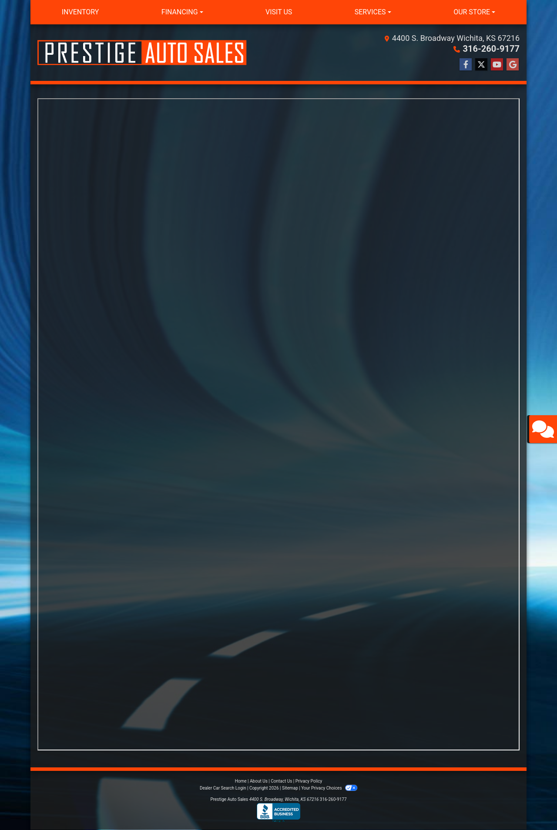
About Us (259, 781)
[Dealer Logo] (142, 52)
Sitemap (290, 788)
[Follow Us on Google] (513, 64)
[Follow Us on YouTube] (497, 64)
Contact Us (281, 781)
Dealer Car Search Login (223, 788)
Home (241, 781)
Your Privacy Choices (329, 788)
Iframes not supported (278, 424)
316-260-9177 (491, 48)
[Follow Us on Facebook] (466, 64)
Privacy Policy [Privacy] (308, 781)
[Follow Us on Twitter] (481, 64)
